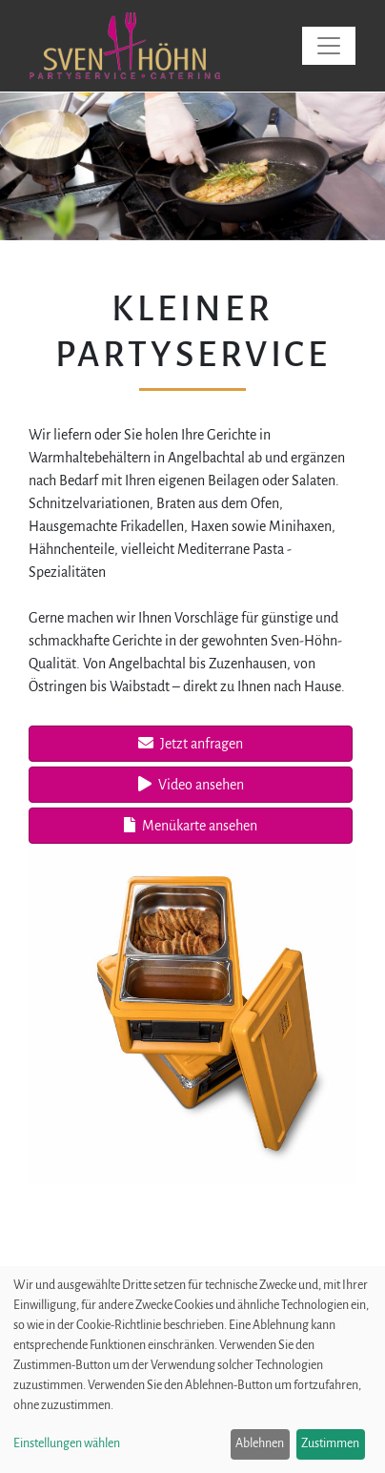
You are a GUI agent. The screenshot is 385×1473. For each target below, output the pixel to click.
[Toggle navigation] (328, 46)
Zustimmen (330, 1443)
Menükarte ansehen (190, 825)
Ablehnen (259, 1443)
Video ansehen (191, 784)
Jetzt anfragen (190, 743)
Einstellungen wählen (66, 1443)
